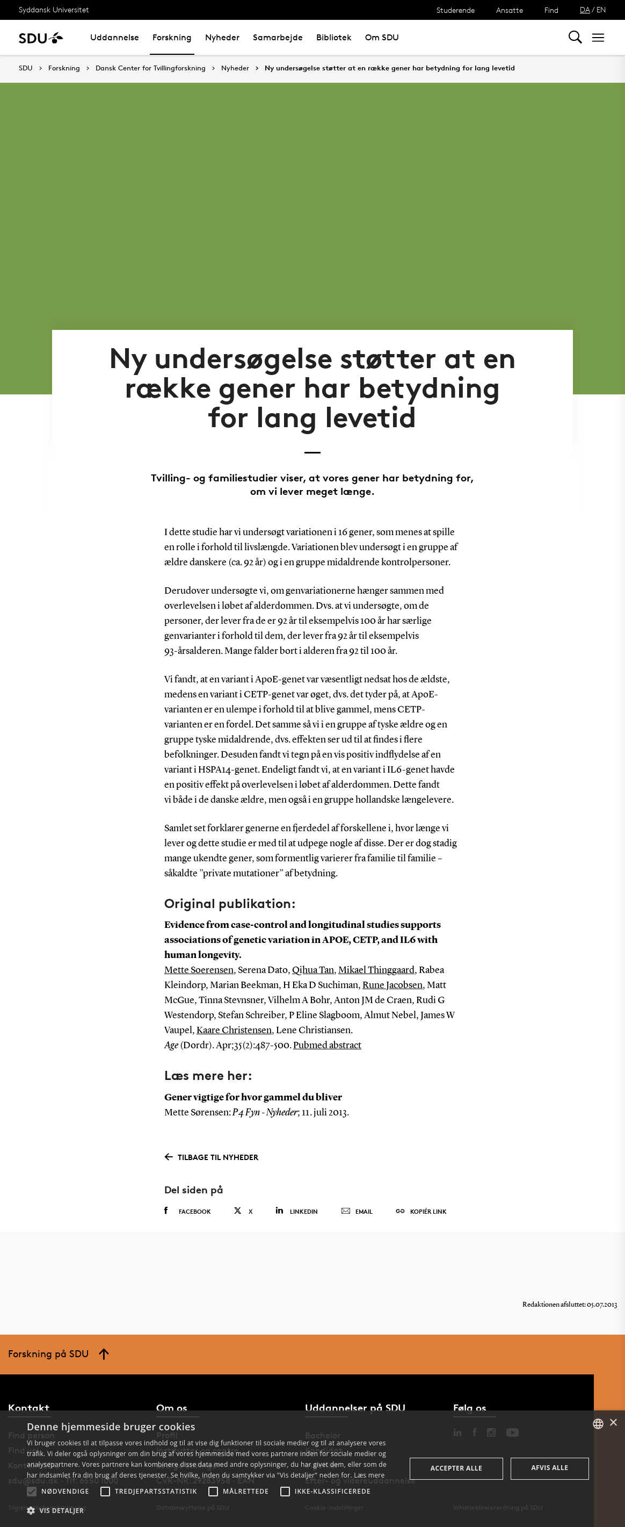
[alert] (312, 1468)
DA (585, 9)
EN (601, 9)
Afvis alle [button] (549, 1467)
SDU (26, 67)
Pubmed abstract (327, 1045)
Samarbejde (278, 37)
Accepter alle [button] (456, 1468)
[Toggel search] (575, 37)
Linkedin (296, 1210)
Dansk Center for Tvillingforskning (151, 68)
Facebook (187, 1211)
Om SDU (382, 37)
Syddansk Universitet (54, 9)
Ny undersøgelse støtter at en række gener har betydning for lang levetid (390, 68)
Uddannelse (114, 37)
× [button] (613, 1423)
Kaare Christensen (234, 1030)
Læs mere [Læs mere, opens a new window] (369, 1475)
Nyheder (222, 37)
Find (551, 10)
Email (357, 1211)
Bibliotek (334, 37)
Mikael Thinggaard (376, 970)
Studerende (456, 10)
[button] (31, 1491)
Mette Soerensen (199, 970)
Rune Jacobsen (392, 985)
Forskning (172, 37)
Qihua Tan (313, 970)
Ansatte (509, 10)
